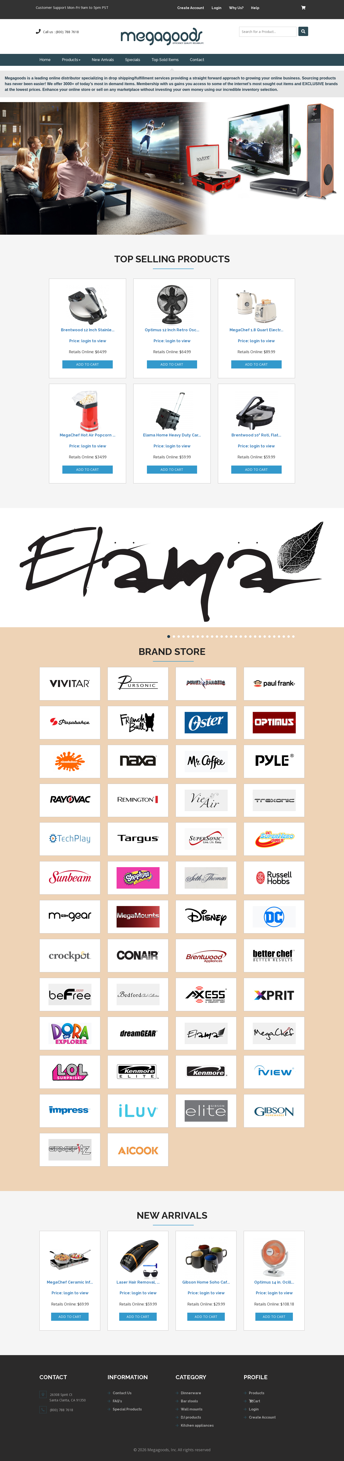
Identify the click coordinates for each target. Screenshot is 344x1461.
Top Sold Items (165, 59)
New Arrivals (103, 59)
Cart (254, 1401)
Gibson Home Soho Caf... (206, 1282)
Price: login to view (87, 341)
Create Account (190, 8)
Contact (197, 59)
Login (216, 8)
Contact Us (122, 1393)
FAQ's (117, 1401)
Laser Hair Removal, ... (138, 1282)
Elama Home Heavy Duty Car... (172, 435)
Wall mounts (191, 1409)
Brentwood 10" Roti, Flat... (256, 435)
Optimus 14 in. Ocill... (274, 1282)
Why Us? (236, 8)
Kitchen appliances (197, 1425)
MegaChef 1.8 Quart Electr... (256, 330)
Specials (132, 59)
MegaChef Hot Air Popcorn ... (87, 435)
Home (45, 59)
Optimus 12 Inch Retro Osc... (172, 330)
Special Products (127, 1409)
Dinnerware (191, 1393)
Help (255, 8)
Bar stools (189, 1401)
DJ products (191, 1417)
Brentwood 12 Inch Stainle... (87, 330)
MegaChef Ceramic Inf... (70, 1282)
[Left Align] (303, 31)
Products (71, 59)
